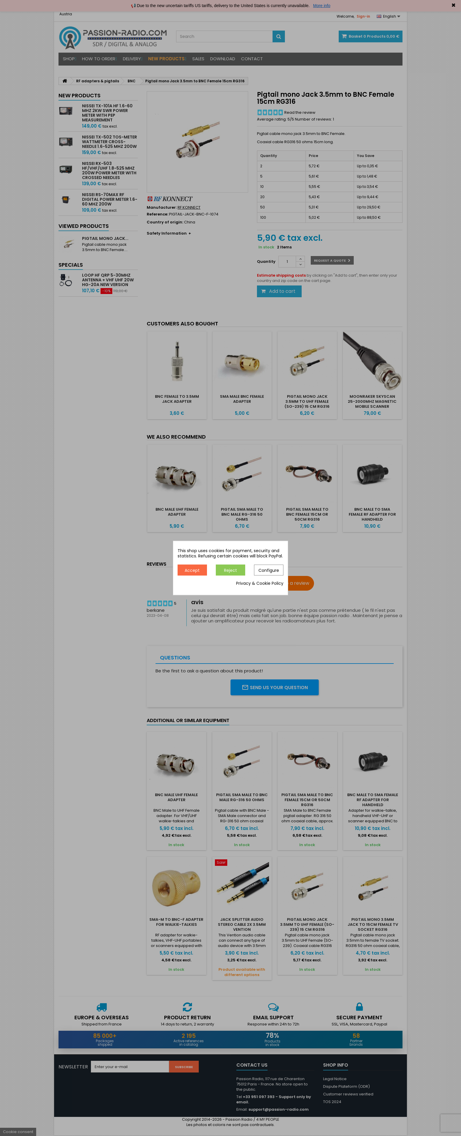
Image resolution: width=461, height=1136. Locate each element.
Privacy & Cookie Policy (259, 583)
